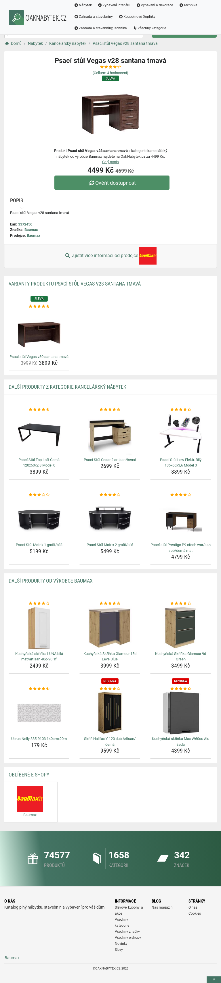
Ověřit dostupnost (112, 183)
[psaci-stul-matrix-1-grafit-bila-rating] (39, 495)
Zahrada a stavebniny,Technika (100, 28)
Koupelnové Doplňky (137, 17)
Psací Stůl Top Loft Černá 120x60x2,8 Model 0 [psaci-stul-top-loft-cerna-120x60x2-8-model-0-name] (39, 463)
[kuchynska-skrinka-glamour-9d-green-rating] (180, 603)
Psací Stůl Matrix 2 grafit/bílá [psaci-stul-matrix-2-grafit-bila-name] (110, 545)
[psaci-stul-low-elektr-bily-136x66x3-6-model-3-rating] (180, 410)
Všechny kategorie (149, 28)
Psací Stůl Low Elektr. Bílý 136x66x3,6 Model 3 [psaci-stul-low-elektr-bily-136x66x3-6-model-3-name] (180, 463)
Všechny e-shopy (128, 938)
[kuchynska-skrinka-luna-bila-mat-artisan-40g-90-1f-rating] (39, 603)
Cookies (194, 913)
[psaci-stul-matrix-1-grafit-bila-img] (39, 519)
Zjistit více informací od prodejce (110, 256)
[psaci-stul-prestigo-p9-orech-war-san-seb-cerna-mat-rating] (180, 495)
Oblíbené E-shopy (29, 775)
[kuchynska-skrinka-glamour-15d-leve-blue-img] (110, 627)
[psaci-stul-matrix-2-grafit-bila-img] (110, 519)
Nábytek (83, 5)
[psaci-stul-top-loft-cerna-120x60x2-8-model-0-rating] (39, 410)
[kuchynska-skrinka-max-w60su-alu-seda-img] (180, 713)
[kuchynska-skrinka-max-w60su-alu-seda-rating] (180, 689)
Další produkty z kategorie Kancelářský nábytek (67, 387)
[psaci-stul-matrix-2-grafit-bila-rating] (110, 495)
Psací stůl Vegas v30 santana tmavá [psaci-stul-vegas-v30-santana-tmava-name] (38, 356)
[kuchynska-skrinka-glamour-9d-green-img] (180, 627)
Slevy (119, 950)
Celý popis (110, 162)
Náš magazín (162, 907)
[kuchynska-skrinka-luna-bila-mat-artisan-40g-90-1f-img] (39, 627)
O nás (192, 907)
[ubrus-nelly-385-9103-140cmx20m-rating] (39, 689)
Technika (188, 5)
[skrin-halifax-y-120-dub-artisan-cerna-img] (110, 713)
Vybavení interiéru (114, 5)
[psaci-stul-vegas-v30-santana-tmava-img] (39, 330)
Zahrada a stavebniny (93, 17)
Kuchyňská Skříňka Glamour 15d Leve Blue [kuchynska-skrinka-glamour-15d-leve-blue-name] (109, 657)
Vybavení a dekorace (154, 5)
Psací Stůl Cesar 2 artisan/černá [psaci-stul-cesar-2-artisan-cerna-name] (110, 460)
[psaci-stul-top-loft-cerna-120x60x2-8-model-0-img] (39, 434)
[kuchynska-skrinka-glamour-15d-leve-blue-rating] (110, 603)
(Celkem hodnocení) (110, 73)
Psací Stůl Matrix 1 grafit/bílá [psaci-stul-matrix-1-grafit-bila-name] (39, 545)
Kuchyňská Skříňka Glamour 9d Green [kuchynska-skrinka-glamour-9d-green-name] (180, 657)
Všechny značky (127, 932)
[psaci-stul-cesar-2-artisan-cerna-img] (110, 434)
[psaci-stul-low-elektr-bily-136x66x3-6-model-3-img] (180, 434)
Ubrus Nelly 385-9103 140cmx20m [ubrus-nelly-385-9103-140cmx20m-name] (39, 739)
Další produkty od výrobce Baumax (51, 581)
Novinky (121, 944)
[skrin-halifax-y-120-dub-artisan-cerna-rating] (110, 689)
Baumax (31, 230)
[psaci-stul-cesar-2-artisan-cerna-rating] (110, 410)
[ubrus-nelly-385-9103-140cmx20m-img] (39, 713)
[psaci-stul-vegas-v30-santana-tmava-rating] (39, 306)
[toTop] (214, 979)
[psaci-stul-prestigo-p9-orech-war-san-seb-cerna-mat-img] (180, 519)
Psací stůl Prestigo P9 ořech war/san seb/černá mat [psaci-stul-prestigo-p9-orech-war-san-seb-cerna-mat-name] (180, 548)
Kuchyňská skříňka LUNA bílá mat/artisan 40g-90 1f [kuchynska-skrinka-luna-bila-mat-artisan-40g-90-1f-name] (39, 657)
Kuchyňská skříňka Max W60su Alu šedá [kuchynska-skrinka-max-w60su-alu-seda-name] (180, 742)
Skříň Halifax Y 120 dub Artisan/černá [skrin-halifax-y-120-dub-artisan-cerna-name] (110, 742)
